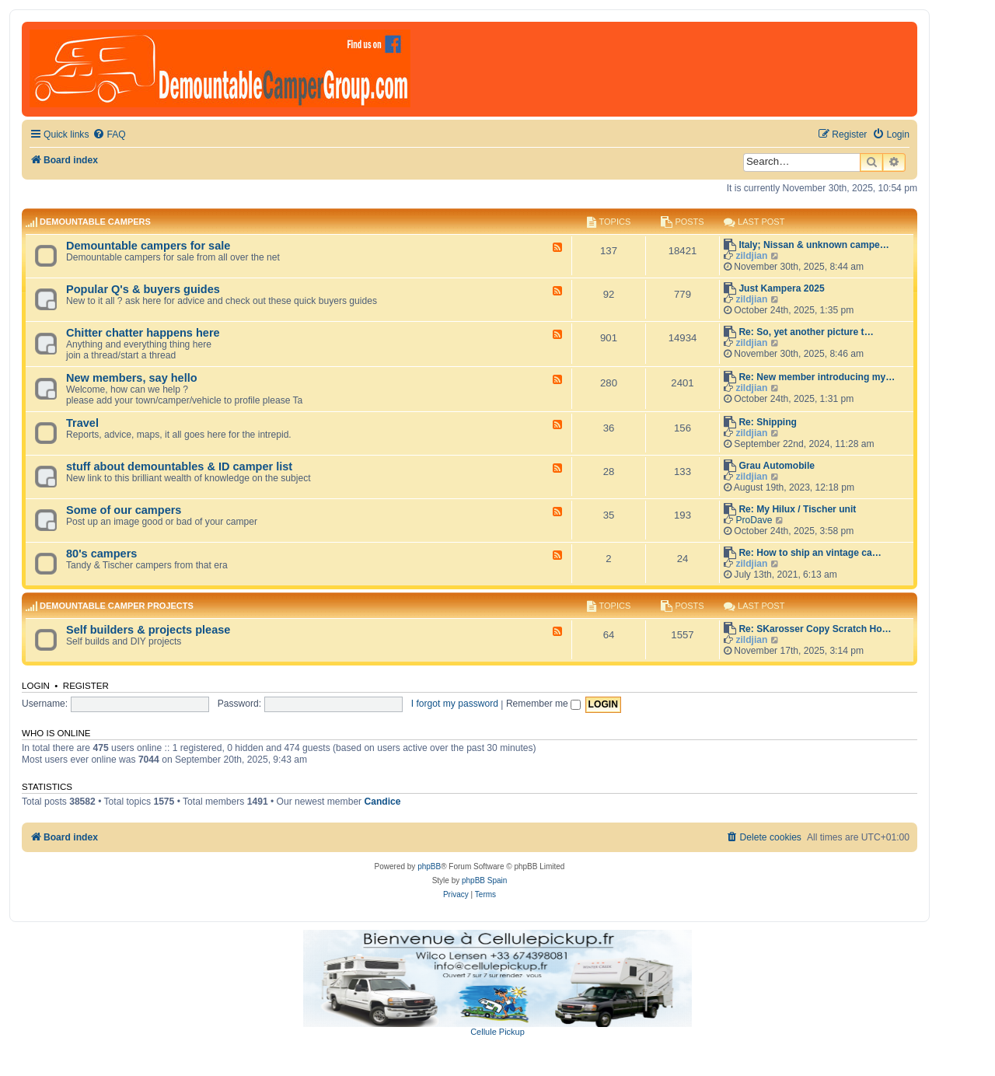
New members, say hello (131, 378)
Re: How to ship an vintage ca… (809, 552)
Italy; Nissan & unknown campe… (813, 244)
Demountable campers (95, 221)
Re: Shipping (767, 422)
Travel (82, 423)
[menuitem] (109, 134)
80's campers (101, 553)
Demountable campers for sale (148, 245)
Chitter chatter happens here (143, 333)
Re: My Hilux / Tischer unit (797, 509)
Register (86, 685)
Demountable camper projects (117, 605)
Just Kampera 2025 (781, 288)
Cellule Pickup (497, 1031)
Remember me (543, 703)
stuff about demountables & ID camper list (179, 466)
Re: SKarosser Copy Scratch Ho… (814, 629)
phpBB (429, 866)
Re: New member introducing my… (816, 377)
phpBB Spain (484, 880)
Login (36, 685)
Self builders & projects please (148, 630)
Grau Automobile (776, 465)
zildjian (751, 255)
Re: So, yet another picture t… (805, 332)
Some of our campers (123, 510)
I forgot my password (454, 703)
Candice (383, 801)
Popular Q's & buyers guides (143, 289)
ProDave (753, 520)
